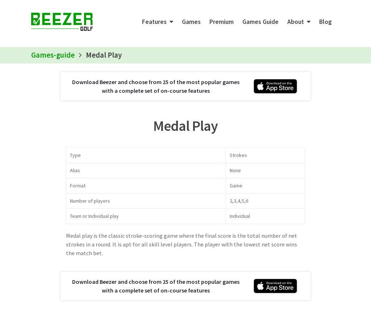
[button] (158, 22)
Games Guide (260, 22)
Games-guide (53, 55)
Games (191, 22)
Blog (325, 22)
